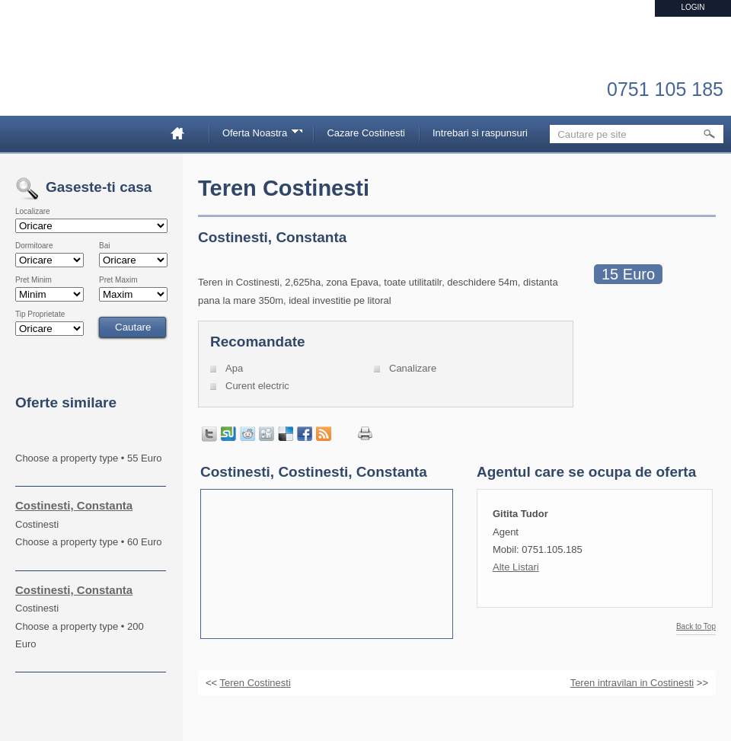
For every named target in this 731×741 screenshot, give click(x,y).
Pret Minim (33, 280)
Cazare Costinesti (366, 133)
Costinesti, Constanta (73, 505)
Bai (104, 246)
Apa (234, 368)
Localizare (32, 212)
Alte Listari (516, 567)
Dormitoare (34, 246)
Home (183, 133)
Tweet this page (209, 434)
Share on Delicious (285, 434)
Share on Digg (266, 434)
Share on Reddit (247, 434)
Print (365, 433)
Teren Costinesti (255, 682)
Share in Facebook (304, 434)
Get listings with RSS (323, 434)
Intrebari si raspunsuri (480, 133)
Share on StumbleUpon (228, 434)
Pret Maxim (118, 280)
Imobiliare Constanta (95, 76)
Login (692, 7)
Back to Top (696, 627)
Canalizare (412, 368)
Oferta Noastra (257, 135)
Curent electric (257, 385)
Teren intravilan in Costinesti (632, 682)
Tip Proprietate (40, 314)
